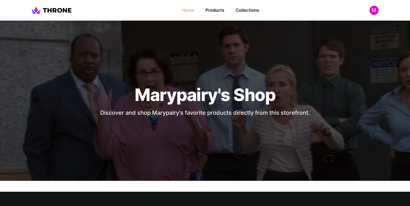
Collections (247, 10)
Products (214, 10)
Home (188, 10)
